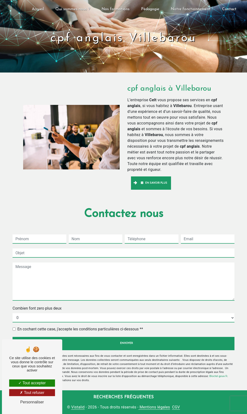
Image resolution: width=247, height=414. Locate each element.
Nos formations (116, 9)
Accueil (38, 9)
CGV (176, 407)
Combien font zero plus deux (37, 308)
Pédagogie (150, 9)
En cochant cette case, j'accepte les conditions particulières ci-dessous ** (80, 329)
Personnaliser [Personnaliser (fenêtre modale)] (32, 402)
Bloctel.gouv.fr (218, 376)
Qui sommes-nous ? (72, 9)
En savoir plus (154, 183)
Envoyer (126, 343)
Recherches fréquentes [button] (123, 397)
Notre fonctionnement (191, 9)
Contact (229, 9)
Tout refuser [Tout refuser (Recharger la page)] (32, 393)
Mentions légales (154, 407)
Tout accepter (32, 383)
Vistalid (78, 407)
